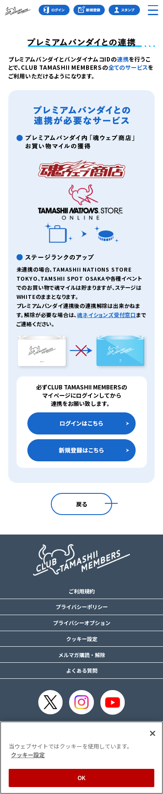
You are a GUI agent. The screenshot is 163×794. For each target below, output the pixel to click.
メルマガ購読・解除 (81, 655)
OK (81, 778)
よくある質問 (81, 670)
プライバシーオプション (81, 623)
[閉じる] (152, 733)
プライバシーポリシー (82, 607)
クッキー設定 (81, 639)
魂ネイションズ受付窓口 (106, 315)
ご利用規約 (82, 591)
